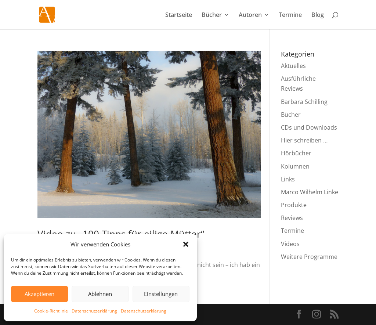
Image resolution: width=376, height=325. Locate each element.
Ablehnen (100, 293)
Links (288, 179)
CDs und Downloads (309, 127)
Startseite (178, 15)
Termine (290, 15)
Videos (290, 244)
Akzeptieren (39, 293)
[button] (185, 244)
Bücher (212, 15)
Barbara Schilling (304, 102)
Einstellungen (161, 293)
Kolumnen (295, 166)
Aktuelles (293, 66)
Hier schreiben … (304, 140)
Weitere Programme (309, 257)
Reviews (292, 218)
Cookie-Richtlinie (51, 311)
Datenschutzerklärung (94, 311)
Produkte (294, 205)
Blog (317, 15)
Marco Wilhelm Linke (309, 192)
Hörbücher (296, 153)
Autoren (250, 15)
